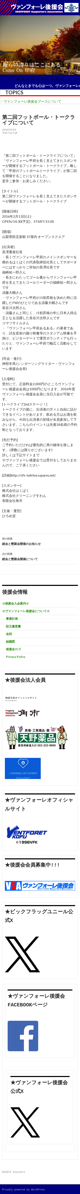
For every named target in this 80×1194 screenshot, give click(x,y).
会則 (9, 634)
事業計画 (12, 618)
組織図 (10, 641)
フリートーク (9, 133)
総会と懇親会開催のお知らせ (40, 540)
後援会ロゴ (13, 649)
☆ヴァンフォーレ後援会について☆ (26, 611)
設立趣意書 (13, 626)
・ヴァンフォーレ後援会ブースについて (30, 101)
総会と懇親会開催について (40, 556)
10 (62, 79)
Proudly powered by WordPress (23, 1189)
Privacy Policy (15, 656)
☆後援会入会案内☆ (15, 603)
